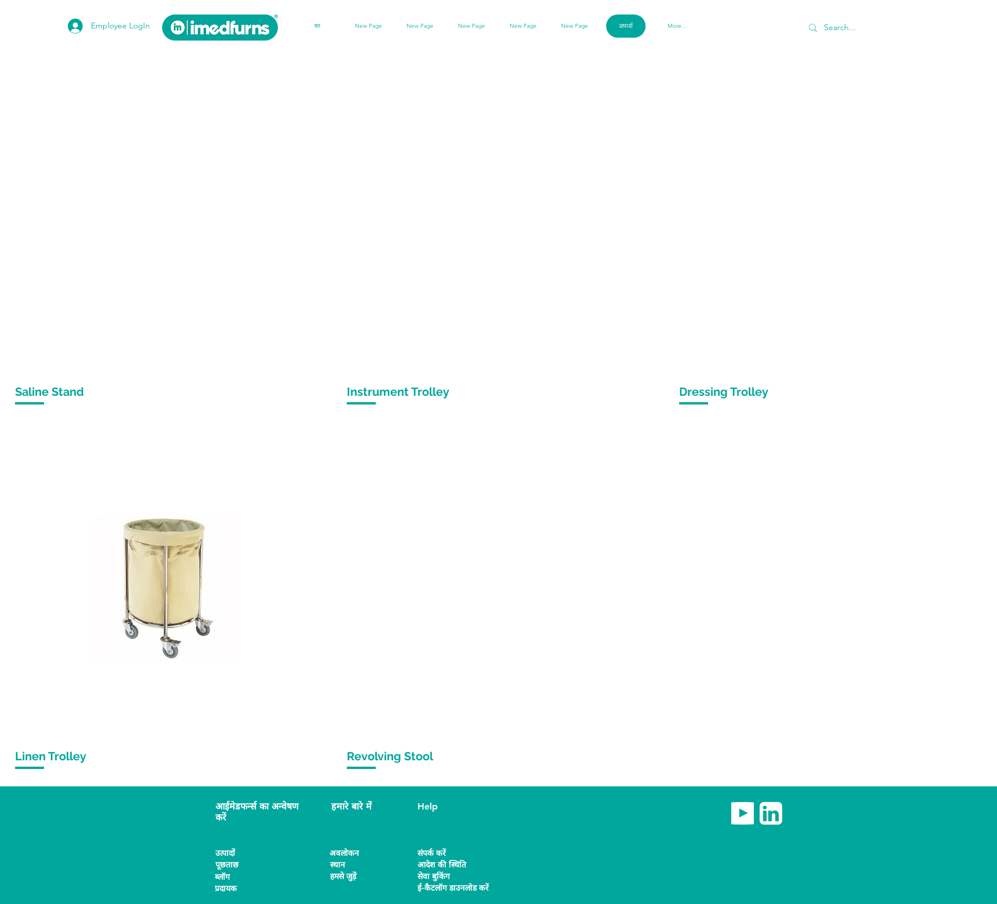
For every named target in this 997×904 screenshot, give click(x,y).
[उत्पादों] (235, 853)
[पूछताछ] (235, 865)
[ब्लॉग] (235, 877)
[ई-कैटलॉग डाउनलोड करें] (453, 888)
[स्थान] (350, 865)
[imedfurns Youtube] (742, 813)
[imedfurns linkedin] (771, 813)
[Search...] (866, 27)
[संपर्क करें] (440, 853)
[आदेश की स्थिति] (443, 865)
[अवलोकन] (349, 853)
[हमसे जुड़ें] (350, 876)
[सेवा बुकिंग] (450, 876)
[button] (235, 888)
